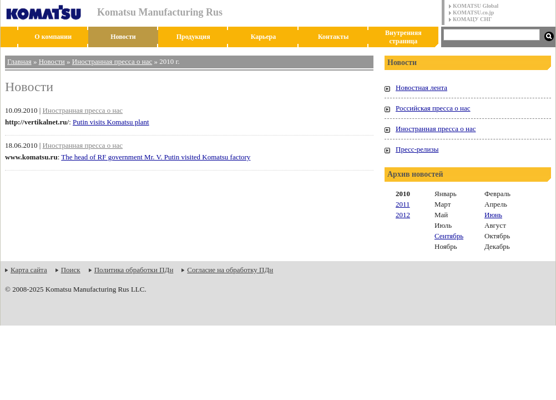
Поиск (70, 270)
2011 (403, 204)
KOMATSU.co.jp (473, 12)
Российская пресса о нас (433, 108)
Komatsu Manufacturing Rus (160, 12)
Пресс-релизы (417, 149)
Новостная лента (421, 87)
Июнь (493, 215)
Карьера (263, 37)
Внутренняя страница (403, 37)
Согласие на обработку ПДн (230, 270)
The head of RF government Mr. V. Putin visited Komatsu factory (155, 157)
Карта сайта (29, 270)
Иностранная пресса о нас (112, 61)
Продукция (193, 37)
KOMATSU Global (475, 6)
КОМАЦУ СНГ (472, 19)
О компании (53, 37)
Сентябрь (448, 236)
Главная (19, 61)
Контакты (333, 37)
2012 (403, 215)
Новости (123, 37)
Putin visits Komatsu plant (111, 122)
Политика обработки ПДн (134, 270)
